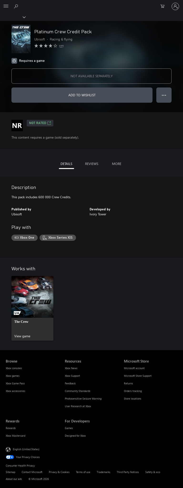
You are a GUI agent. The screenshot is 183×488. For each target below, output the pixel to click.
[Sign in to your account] (175, 6)
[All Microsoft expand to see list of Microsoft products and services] (6, 6)
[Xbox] (12, 17)
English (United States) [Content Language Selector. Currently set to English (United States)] (26, 448)
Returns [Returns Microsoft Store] (128, 383)
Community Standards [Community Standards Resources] (77, 390)
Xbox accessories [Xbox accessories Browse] (15, 390)
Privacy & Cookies (59, 472)
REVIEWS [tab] (91, 163)
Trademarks (103, 472)
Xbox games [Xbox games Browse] (13, 375)
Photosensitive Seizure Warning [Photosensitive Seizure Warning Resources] (83, 398)
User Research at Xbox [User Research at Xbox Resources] (78, 406)
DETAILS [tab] (66, 163)
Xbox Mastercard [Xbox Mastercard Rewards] (15, 435)
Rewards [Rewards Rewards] (11, 428)
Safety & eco (152, 472)
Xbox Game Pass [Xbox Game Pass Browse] (15, 383)
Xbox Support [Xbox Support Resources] (72, 375)
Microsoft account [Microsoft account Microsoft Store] (134, 368)
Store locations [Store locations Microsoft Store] (132, 398)
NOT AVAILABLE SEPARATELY (92, 76)
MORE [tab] (116, 163)
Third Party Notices (128, 472)
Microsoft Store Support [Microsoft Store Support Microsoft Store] (138, 375)
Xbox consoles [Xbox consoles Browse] (14, 368)
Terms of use (83, 472)
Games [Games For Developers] (69, 428)
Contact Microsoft (32, 472)
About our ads (14, 478)
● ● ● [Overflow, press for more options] (164, 95)
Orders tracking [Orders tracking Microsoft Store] (133, 390)
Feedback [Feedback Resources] (70, 383)
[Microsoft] (91, 3)
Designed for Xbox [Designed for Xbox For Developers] (75, 435)
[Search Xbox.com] (17, 6)
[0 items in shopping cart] (164, 6)
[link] (32, 308)
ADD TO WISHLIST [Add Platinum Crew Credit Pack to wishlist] (82, 95)
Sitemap (10, 472)
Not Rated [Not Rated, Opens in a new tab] (40, 123)
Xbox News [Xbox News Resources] (71, 368)
